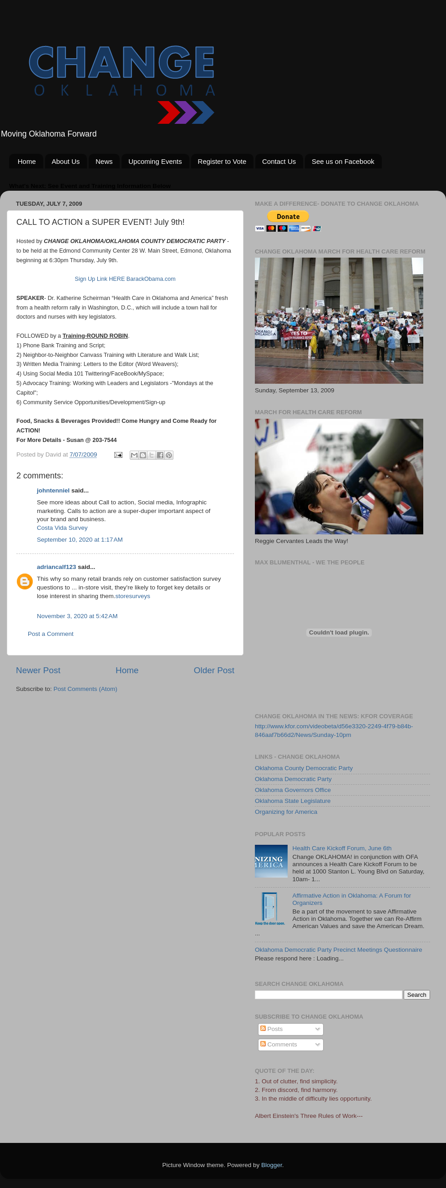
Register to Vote (222, 161)
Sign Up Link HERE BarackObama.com (125, 279)
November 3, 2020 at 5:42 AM (77, 616)
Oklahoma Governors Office (293, 790)
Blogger (271, 1165)
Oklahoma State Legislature (293, 800)
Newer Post (38, 670)
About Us (66, 161)
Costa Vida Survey (62, 527)
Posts (271, 1029)
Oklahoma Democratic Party (293, 779)
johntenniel (53, 490)
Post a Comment (51, 633)
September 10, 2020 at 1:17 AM (80, 539)
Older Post (214, 670)
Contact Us (279, 161)
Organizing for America (286, 811)
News (104, 161)
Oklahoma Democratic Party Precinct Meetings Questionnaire (338, 949)
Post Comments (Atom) (85, 688)
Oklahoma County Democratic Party (304, 768)
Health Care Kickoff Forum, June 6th (341, 848)
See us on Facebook (343, 161)
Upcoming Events (155, 161)
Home (27, 161)
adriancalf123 (56, 567)
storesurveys (133, 596)
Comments (278, 1044)
